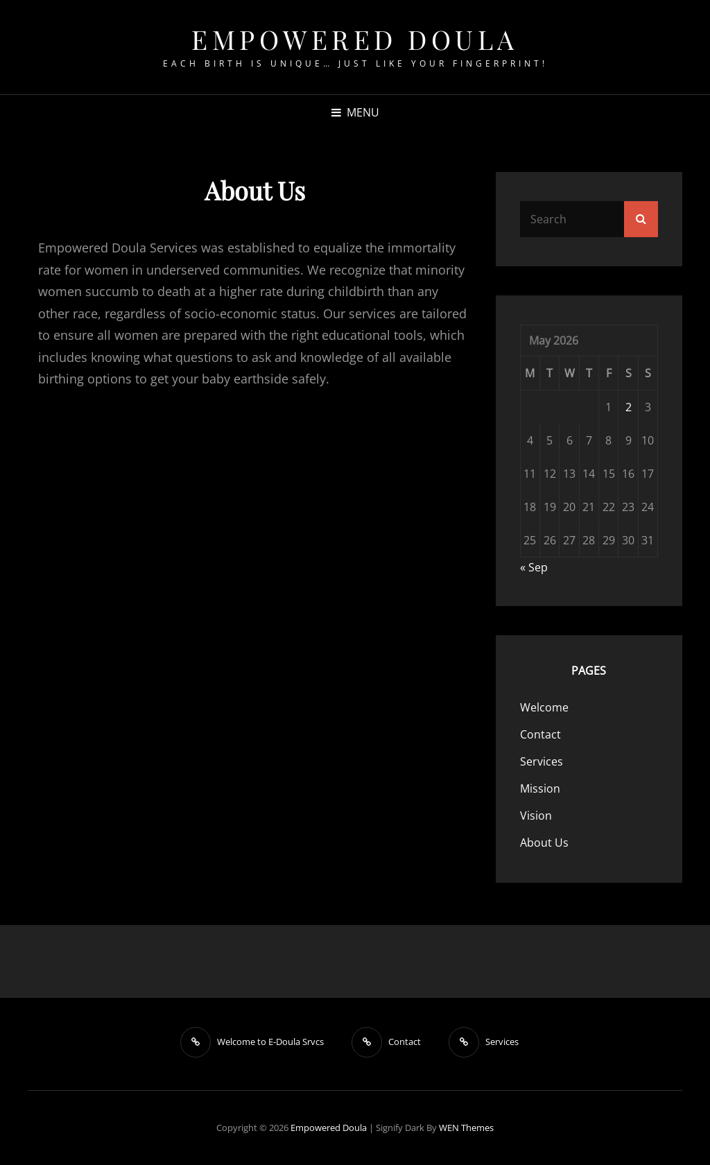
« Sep (534, 567)
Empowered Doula (355, 39)
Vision (536, 815)
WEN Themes (466, 1127)
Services (541, 761)
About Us (544, 842)
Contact (540, 734)
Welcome (544, 707)
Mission (540, 788)
